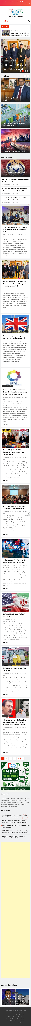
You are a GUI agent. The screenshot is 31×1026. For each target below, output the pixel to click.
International (6, 664)
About (11, 2)
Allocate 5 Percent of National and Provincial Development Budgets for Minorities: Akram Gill (15, 283)
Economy (5, 556)
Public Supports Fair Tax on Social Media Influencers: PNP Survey (14, 561)
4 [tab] (28, 71)
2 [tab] (23, 71)
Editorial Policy (12, 1017)
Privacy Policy (21, 1019)
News (4, 61)
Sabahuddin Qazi (8, 619)
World (9, 61)
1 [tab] (20, 71)
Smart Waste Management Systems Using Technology (14, 124)
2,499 (18, 759)
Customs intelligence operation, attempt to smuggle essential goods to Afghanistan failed (15, 175)
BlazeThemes (18, 1012)
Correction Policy (11, 1019)
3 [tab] (25, 71)
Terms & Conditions (12, 1021)
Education (5, 385)
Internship (16, 2)
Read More (6, 256)
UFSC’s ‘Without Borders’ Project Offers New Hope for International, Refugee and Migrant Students (15, 392)
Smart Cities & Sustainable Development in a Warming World (14, 150)
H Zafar (6, 341)
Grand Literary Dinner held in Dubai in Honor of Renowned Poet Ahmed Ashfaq (15, 229)
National (5, 169)
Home (6, 2)
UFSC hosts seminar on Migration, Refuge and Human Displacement (14, 507)
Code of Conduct (20, 1015)
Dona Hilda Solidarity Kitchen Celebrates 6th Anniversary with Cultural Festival (13, 452)
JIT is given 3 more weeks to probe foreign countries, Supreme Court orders (15, 998)
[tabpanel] (15, 56)
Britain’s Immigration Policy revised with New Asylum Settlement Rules (14, 337)
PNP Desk (6, 565)
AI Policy (20, 1017)
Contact (28, 4)
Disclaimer (21, 1021)
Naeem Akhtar (7, 184)
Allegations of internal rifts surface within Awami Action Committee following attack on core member (14, 722)
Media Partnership (25, 2)
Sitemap (12, 1023)
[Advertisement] (15, 910)
